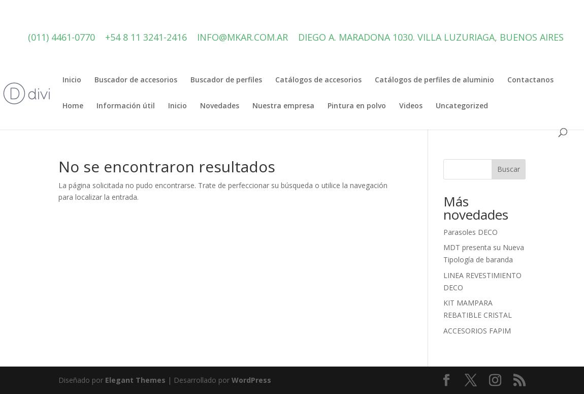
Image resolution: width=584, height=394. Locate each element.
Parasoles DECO (470, 232)
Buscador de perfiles (226, 80)
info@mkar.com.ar (242, 37)
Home (72, 106)
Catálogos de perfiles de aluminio (434, 80)
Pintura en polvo (357, 106)
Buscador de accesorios (135, 80)
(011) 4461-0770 (61, 37)
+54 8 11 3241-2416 (146, 37)
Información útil (125, 106)
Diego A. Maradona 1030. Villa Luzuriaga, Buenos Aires (431, 37)
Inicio (71, 80)
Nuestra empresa (283, 106)
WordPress (251, 380)
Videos (411, 106)
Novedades (219, 106)
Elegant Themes (135, 380)
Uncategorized (462, 106)
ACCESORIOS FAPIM (477, 331)
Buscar (508, 169)
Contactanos (530, 80)
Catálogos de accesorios (318, 80)
